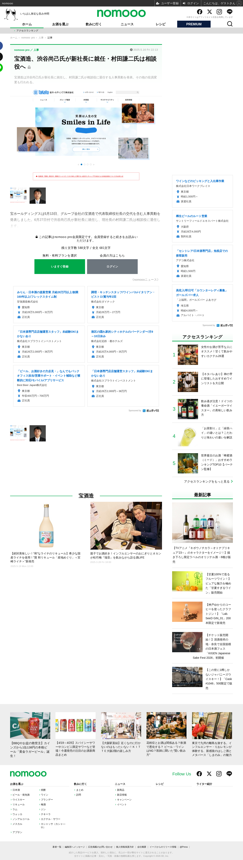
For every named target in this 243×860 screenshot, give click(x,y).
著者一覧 (56, 847)
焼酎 (43, 790)
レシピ (160, 24)
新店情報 (122, 794)
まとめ (79, 790)
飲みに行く (94, 24)
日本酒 (16, 790)
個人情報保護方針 (125, 847)
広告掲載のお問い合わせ (100, 847)
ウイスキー (19, 799)
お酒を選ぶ (60, 24)
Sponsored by (135, 410)
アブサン (17, 832)
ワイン (44, 794)
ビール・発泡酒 (21, 794)
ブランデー (47, 799)
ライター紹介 (204, 784)
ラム (15, 809)
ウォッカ (17, 814)
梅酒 (43, 804)
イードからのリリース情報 (163, 847)
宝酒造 (86, 495)
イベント (122, 804)
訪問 (78, 794)
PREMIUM (194, 24)
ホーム (27, 24)
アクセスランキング (27, 30)
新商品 (120, 790)
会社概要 (141, 847)
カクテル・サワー (50, 819)
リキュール (19, 804)
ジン (43, 809)
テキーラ (46, 814)
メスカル (17, 824)
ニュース (127, 24)
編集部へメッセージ (75, 847)
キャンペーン (124, 799)
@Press (184, 847)
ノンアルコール (21, 819)
